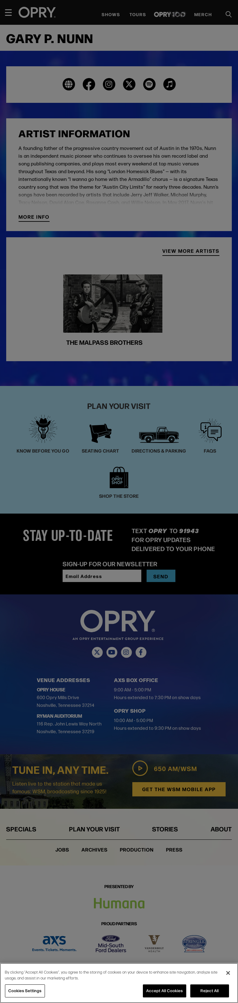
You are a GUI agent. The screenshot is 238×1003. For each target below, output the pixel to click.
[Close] (228, 973)
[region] (119, 983)
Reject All (210, 990)
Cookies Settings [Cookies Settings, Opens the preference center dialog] (25, 990)
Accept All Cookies (164, 990)
